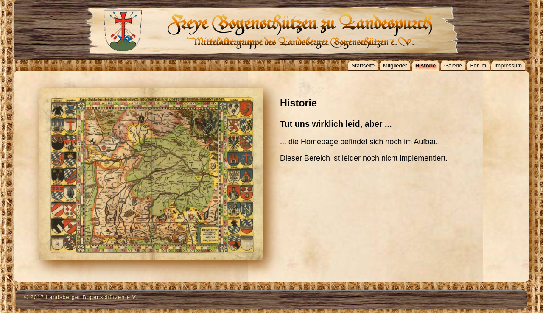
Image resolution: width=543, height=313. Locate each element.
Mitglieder (395, 65)
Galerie (453, 65)
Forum (478, 65)
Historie (425, 65)
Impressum (508, 65)
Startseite (363, 65)
